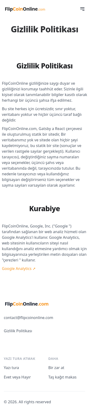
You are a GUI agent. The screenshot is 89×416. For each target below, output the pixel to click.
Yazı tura (11, 367)
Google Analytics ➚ (19, 268)
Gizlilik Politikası (18, 330)
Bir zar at (56, 367)
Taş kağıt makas (62, 377)
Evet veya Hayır (17, 377)
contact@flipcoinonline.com (28, 317)
